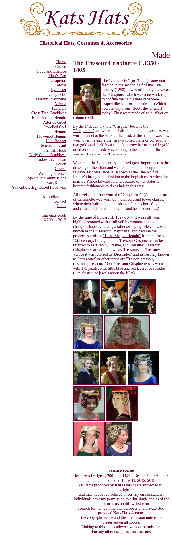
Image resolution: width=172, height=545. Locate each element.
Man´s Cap (57, 76)
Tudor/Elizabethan (51, 159)
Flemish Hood (54, 150)
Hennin (60, 131)
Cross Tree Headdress (48, 113)
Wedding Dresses (52, 173)
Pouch (61, 164)
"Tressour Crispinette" (113, 231)
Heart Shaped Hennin (49, 117)
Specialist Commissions (47, 178)
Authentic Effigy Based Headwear (39, 187)
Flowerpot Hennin (51, 136)
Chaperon (58, 80)
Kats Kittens (56, 182)
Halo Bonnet (56, 141)
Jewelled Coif (55, 127)
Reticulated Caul (52, 145)
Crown (60, 66)
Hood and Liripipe (51, 71)
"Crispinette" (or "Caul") (128, 80)
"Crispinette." (118, 154)
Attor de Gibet (54, 122)
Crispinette (57, 94)
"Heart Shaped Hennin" (122, 236)
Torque (60, 85)
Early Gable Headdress (47, 155)
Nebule (60, 104)
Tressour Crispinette (50, 99)
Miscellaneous (54, 196)
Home (61, 62)
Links (61, 206)
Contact (60, 201)
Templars (58, 108)
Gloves (60, 169)
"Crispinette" (83, 131)
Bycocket (58, 90)
